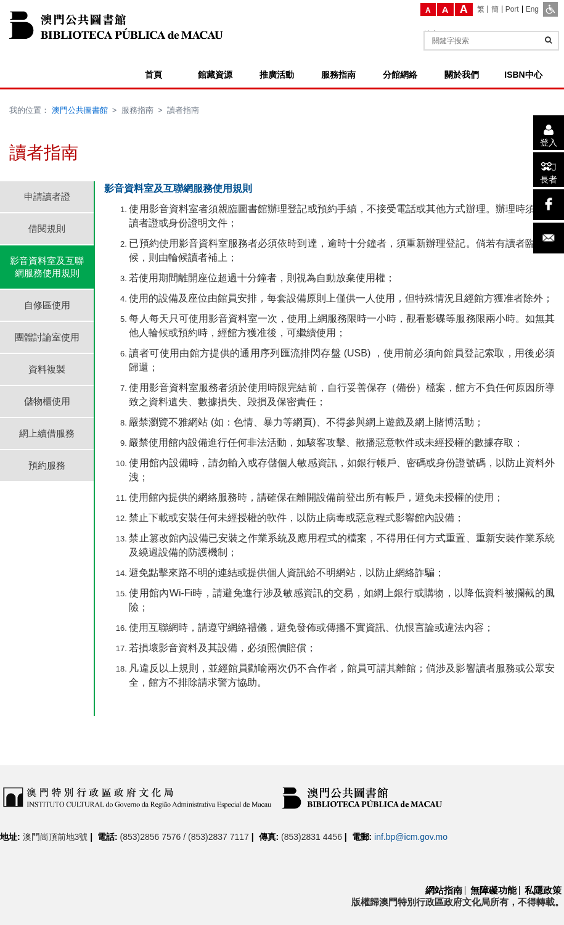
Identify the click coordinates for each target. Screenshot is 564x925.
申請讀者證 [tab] (47, 196)
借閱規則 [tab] (46, 228)
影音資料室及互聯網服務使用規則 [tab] (47, 266)
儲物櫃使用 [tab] (47, 401)
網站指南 (443, 890)
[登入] (548, 132)
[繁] (481, 9)
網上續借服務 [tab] (47, 433)
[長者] (548, 169)
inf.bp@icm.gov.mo (411, 837)
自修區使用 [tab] (47, 305)
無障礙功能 (493, 890)
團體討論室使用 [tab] (47, 337)
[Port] (512, 9)
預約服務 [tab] (46, 465)
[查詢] (548, 40)
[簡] (495, 9)
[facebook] (548, 204)
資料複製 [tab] (46, 369)
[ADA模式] (550, 9)
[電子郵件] (548, 238)
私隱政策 (543, 890)
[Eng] (532, 9)
